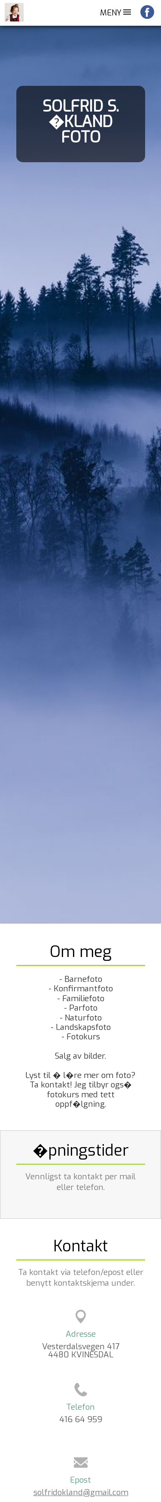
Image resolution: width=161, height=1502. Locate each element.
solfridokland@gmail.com (80, 1492)
